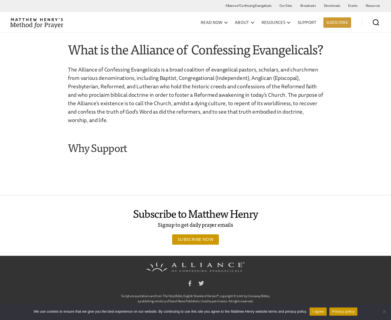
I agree (318, 311)
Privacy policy (343, 311)
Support (307, 22)
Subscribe (337, 22)
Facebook (190, 284)
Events (352, 5)
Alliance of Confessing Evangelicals (248, 5)
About (242, 22)
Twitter (201, 284)
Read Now (212, 22)
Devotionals (332, 5)
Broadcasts (308, 5)
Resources (373, 5)
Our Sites (285, 5)
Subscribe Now (195, 239)
